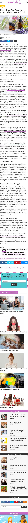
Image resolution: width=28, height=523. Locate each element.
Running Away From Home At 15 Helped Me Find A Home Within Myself (17, 431)
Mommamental (14, 513)
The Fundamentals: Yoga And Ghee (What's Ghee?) (14, 254)
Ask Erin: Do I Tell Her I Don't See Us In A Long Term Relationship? (18, 439)
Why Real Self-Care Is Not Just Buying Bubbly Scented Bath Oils (14, 249)
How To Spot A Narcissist (16, 458)
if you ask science (7, 164)
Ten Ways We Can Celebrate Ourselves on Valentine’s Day (13, 332)
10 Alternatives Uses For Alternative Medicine (12, 252)
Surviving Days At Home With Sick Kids (9, 350)
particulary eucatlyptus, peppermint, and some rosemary (12, 236)
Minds (2, 6)
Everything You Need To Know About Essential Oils (18, 466)
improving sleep (10, 134)
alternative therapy (16, 268)
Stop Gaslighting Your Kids (16, 423)
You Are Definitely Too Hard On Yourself (9, 389)
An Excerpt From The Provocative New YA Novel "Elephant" (18, 446)
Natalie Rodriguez (12, 449)
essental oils (7, 268)
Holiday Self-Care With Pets (7, 407)
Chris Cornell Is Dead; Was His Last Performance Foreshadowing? (18, 480)
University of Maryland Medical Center (12, 144)
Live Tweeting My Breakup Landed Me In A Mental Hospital (12, 312)
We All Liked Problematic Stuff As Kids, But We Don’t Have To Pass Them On (17, 416)
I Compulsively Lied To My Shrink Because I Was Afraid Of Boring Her (13, 369)
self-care (24, 268)
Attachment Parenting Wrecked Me (18, 472)
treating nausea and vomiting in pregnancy (13, 131)
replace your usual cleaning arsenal (14, 61)
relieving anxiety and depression (12, 130)
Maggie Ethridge (12, 435)
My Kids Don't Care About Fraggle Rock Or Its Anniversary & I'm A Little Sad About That (18, 488)
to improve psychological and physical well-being (13, 115)
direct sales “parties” (5, 50)
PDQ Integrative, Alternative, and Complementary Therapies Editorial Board (12, 90)
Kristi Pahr (5, 37)
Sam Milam (11, 424)
